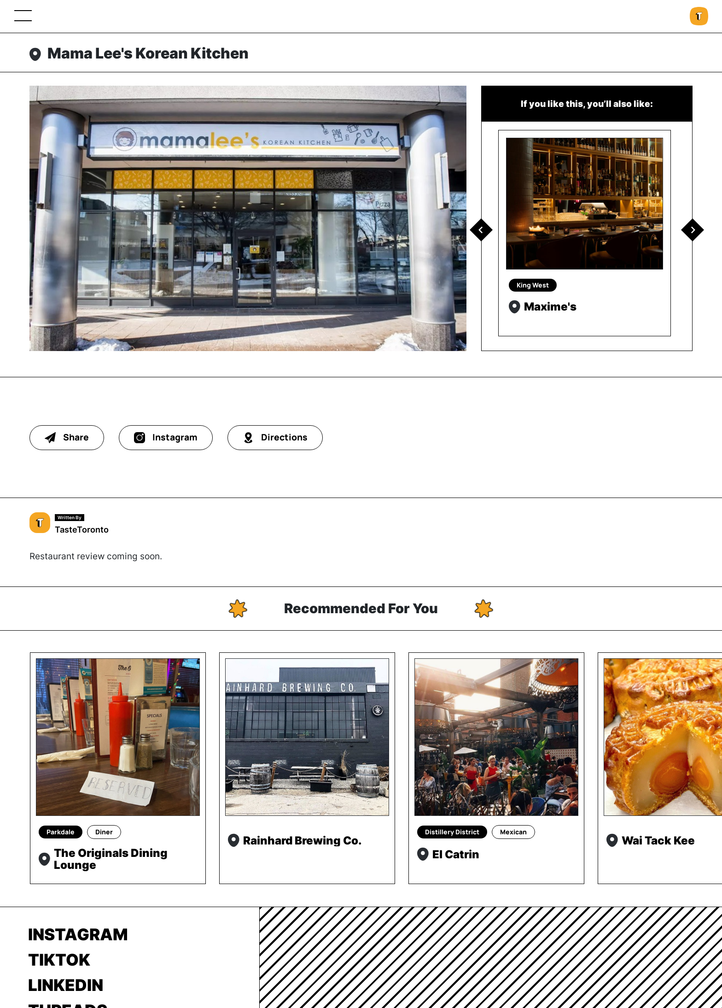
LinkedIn (65, 985)
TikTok (59, 959)
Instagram (78, 934)
